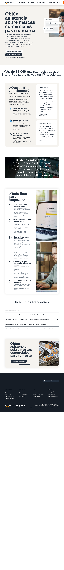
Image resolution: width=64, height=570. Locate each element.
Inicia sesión (16, 208)
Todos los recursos (36, 396)
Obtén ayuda (51, 2)
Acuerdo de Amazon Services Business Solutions (43, 405)
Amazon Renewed (51, 394)
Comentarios (55, 381)
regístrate (16, 209)
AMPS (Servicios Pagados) (53, 396)
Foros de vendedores (23, 394)
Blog (58, 2)
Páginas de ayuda (22, 392)
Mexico (47, 381)
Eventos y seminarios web (38, 394)
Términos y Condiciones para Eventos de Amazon (50, 404)
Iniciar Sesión (21, 390)
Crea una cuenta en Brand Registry (21, 284)
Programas (50, 389)
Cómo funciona (21, 2)
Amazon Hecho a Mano (52, 392)
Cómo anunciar (8, 394)
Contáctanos (35, 390)
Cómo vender (7, 390)
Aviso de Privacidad (55, 405)
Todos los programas (52, 390)
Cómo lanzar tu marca (9, 396)
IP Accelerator (20, 223)
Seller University (22, 396)
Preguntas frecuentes (37, 392)
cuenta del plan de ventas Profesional (21, 213)
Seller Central (22, 389)
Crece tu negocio (41, 2)
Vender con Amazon (9, 389)
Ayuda (34, 389)
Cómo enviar (7, 392)
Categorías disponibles (9, 398)
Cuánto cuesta (31, 2)
